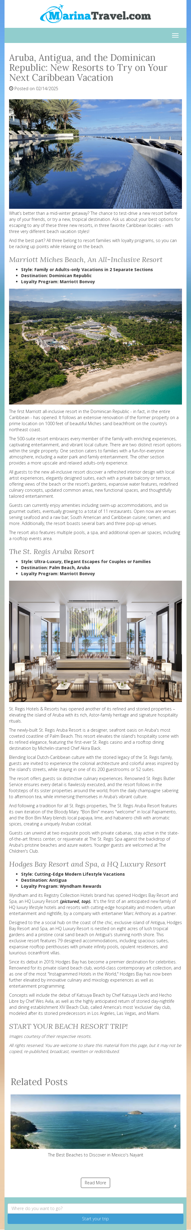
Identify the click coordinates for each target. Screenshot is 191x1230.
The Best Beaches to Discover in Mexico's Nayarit (95, 1126)
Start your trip (95, 1219)
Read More (95, 1183)
